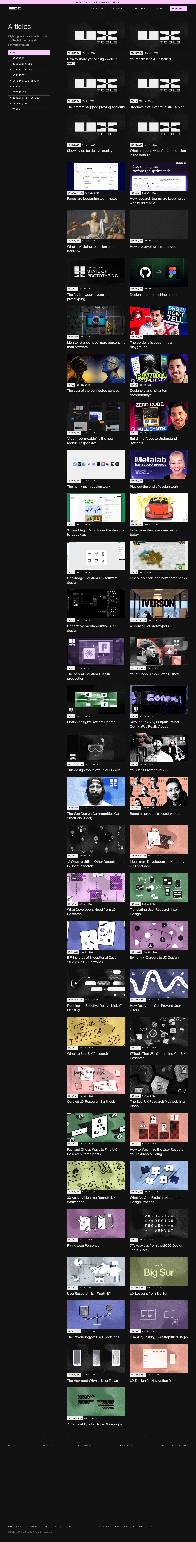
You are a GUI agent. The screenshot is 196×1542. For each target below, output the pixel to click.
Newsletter (21, 1526)
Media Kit (47, 1526)
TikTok (148, 1526)
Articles (140, 8)
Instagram (138, 1526)
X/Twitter (104, 1526)
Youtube (115, 1526)
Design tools (98, 8)
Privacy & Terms (62, 1526)
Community (34, 1526)
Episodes (158, 8)
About (11, 1526)
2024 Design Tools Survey (174, 1445)
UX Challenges (85, 1445)
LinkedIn (126, 1526)
